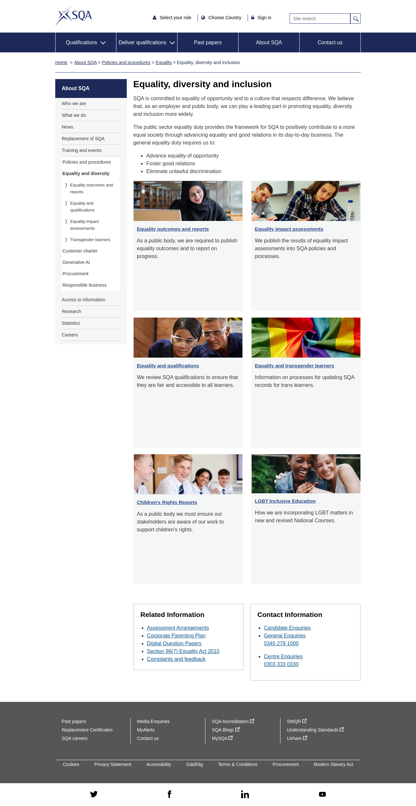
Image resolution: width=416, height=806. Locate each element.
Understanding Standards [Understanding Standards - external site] (315, 729)
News (67, 127)
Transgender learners (90, 239)
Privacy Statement (112, 764)
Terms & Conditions (237, 764)
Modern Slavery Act (333, 764)
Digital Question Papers (174, 643)
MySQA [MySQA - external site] (222, 738)
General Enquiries (285, 635)
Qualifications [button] (81, 42)
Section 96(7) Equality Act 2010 (183, 651)
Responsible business (84, 285)
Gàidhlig (194, 764)
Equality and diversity (86, 173)
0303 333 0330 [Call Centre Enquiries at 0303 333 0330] (281, 664)
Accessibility (158, 764)
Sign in (264, 17)
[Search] (320, 18)
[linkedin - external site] (245, 794)
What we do (74, 115)
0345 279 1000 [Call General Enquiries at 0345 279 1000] (281, 643)
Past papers (208, 42)
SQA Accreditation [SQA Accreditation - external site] (233, 721)
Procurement (75, 273)
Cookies (71, 764)
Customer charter (80, 250)
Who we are (74, 103)
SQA (73, 16)
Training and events (81, 150)
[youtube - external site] (322, 795)
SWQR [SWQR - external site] (296, 721)
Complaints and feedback (176, 659)
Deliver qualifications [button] (142, 42)
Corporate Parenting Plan (176, 635)
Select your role (176, 17)
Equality (164, 62)
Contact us (330, 42)
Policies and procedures (126, 62)
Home (61, 62)
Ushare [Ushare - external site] (297, 738)
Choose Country (225, 17)
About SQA (269, 42)
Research (71, 311)
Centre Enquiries (283, 656)
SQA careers (74, 738)
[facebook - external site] (169, 794)
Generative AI (76, 262)
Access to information (83, 299)
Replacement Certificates (87, 729)
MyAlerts (146, 729)
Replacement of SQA (83, 138)
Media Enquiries (153, 721)
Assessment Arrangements (178, 628)
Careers (70, 334)
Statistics (71, 323)
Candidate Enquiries (287, 628)
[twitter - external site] (94, 794)
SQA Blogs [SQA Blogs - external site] (226, 729)
